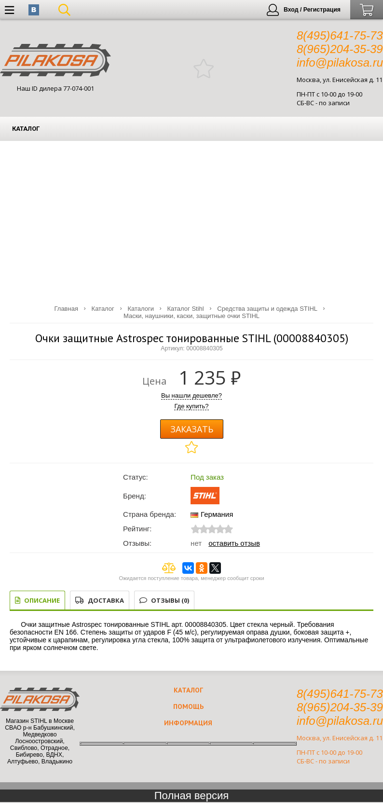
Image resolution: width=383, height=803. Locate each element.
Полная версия (191, 795)
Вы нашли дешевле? (191, 395)
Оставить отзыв (234, 543)
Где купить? (191, 406)
